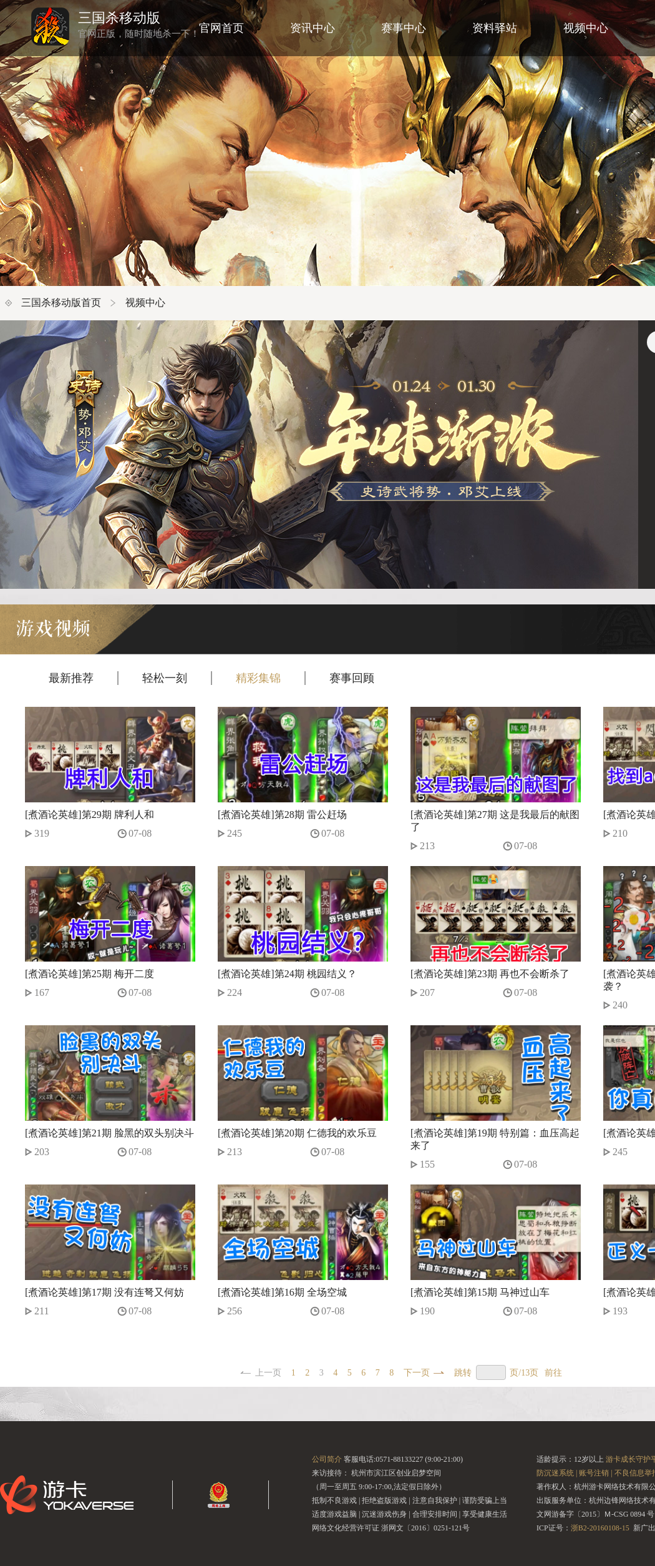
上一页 (268, 1372)
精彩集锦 (258, 678)
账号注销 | (595, 1473)
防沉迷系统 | (556, 1473)
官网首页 (221, 28)
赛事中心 (403, 28)
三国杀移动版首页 (61, 302)
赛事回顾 (351, 678)
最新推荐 (71, 678)
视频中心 (585, 28)
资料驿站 (494, 28)
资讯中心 (312, 28)
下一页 (417, 1372)
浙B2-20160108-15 (600, 1528)
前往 (553, 1372)
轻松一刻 (164, 678)
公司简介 (327, 1459)
